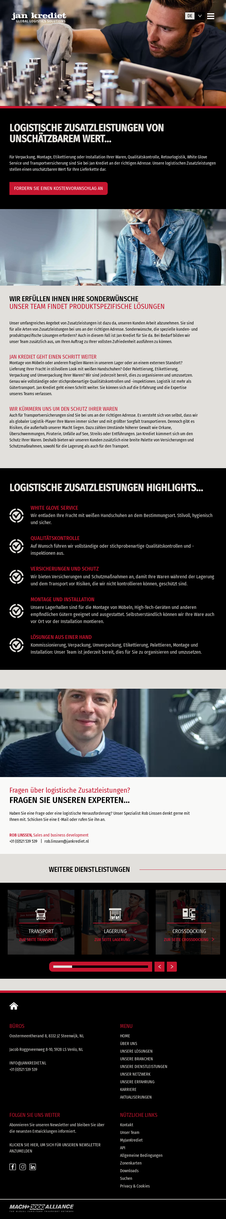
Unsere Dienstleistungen (143, 1066)
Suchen (126, 1178)
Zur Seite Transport (41, 939)
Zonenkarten (131, 1163)
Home (125, 1036)
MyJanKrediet (131, 1140)
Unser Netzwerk (135, 1074)
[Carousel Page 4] (119, 966)
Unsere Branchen (136, 1058)
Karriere (128, 1089)
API (122, 1147)
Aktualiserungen (136, 1097)
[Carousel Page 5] (138, 966)
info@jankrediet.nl (27, 1063)
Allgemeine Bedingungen (141, 1155)
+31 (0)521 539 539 (23, 841)
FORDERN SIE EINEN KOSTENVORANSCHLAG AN (58, 188)
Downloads (129, 1170)
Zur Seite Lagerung (115, 939)
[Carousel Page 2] (81, 966)
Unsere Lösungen (136, 1051)
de (189, 16)
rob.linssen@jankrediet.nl (66, 841)
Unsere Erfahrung (137, 1081)
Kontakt (126, 1124)
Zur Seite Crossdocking (189, 939)
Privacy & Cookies (135, 1186)
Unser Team (129, 1132)
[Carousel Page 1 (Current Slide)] (62, 966)
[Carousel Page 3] (100, 966)
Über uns (128, 1043)
